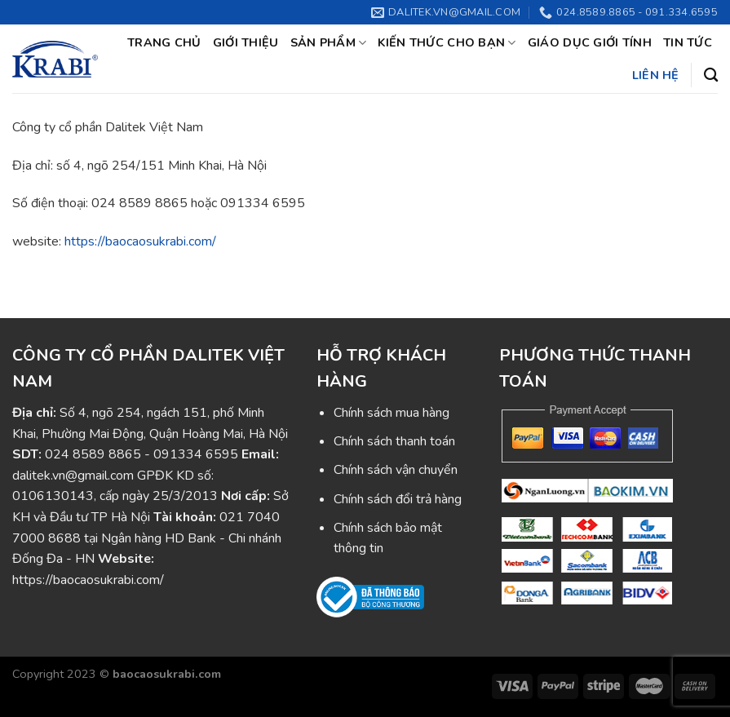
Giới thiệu (246, 42)
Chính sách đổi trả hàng (398, 499)
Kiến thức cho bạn (446, 42)
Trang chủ (164, 42)
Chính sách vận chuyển (396, 470)
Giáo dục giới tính (590, 42)
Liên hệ (655, 75)
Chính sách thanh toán (394, 441)
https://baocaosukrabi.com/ (140, 241)
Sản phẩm (328, 42)
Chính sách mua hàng (391, 413)
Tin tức (687, 42)
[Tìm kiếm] (711, 75)
